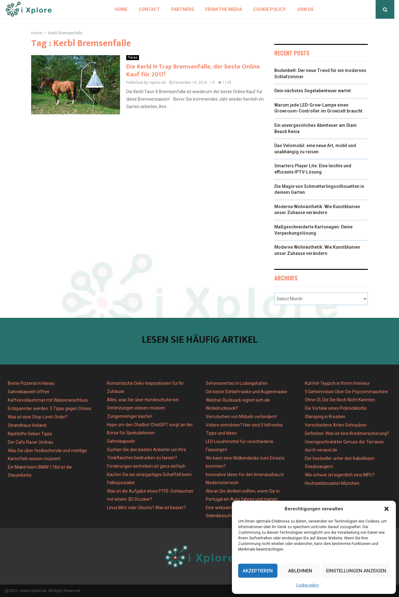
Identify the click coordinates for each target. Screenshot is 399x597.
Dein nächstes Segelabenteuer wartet (312, 90)
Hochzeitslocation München (332, 483)
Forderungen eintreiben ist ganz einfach (146, 466)
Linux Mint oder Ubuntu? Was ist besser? (146, 507)
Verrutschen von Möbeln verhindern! (241, 416)
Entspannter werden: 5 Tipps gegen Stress (49, 408)
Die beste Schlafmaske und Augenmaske (246, 391)
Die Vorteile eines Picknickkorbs (336, 408)
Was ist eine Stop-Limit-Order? (38, 416)
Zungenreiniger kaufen (129, 416)
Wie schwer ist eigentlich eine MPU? (340, 474)
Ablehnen (300, 571)
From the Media (223, 9)
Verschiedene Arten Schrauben (336, 425)
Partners (182, 9)
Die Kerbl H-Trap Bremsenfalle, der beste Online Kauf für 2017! (193, 70)
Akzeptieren (258, 571)
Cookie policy (307, 585)
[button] (386, 509)
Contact (149, 9)
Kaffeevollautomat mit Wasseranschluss (48, 400)
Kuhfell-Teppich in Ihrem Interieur (337, 383)
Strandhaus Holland (27, 425)
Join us (305, 9)
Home (121, 9)
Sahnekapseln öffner (29, 391)
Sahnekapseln (121, 441)
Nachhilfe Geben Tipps (30, 433)
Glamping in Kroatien (325, 416)
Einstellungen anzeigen (356, 571)
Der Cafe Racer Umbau (30, 442)
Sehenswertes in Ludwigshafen (237, 383)
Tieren (132, 57)
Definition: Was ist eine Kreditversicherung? (347, 433)
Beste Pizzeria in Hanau (31, 383)
